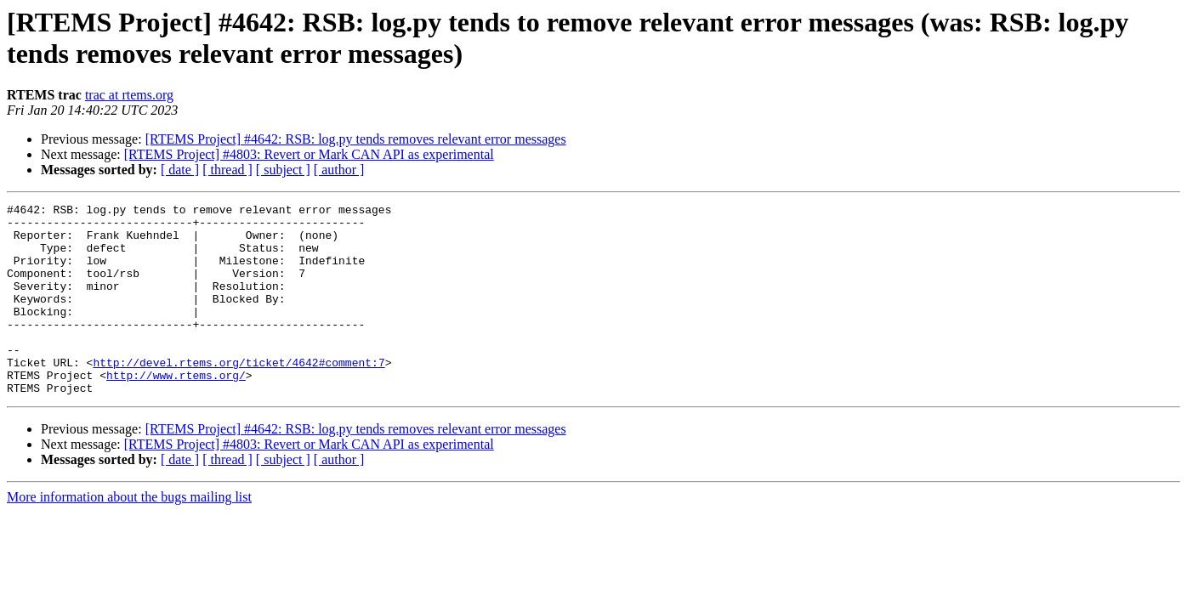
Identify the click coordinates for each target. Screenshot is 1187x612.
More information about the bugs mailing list (129, 535)
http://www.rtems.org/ (176, 410)
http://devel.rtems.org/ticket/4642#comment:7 (238, 395)
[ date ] (180, 169)
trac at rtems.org (129, 95)
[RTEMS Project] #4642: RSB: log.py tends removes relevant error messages (355, 139)
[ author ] (339, 169)
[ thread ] (227, 169)
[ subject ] (283, 169)
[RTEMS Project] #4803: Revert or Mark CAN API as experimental (309, 154)
